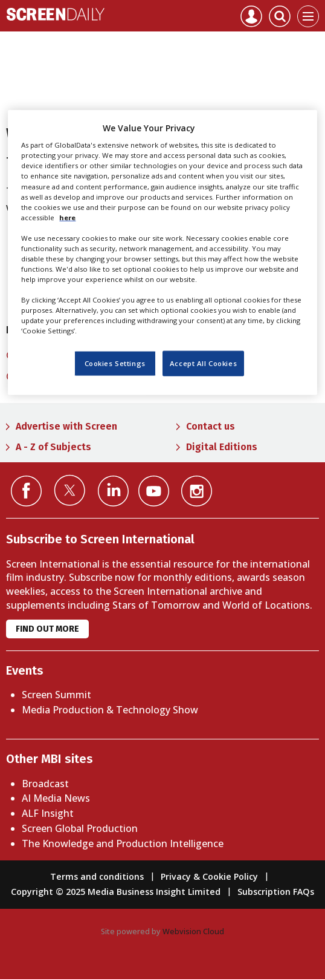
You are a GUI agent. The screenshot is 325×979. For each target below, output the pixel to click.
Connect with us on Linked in (113, 491)
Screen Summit (56, 694)
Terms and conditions (97, 876)
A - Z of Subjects (53, 447)
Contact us (210, 426)
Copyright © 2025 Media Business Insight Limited (115, 891)
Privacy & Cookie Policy (209, 876)
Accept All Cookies (203, 363)
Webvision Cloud (193, 931)
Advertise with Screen (66, 426)
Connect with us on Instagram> (196, 491)
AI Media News (56, 798)
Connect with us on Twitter (70, 490)
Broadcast (45, 783)
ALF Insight (48, 813)
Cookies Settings (115, 363)
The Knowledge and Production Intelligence (123, 843)
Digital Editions (221, 447)
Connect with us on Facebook (26, 491)
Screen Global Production (80, 828)
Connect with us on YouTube (153, 491)
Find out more (47, 629)
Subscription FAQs (275, 891)
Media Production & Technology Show (110, 709)
